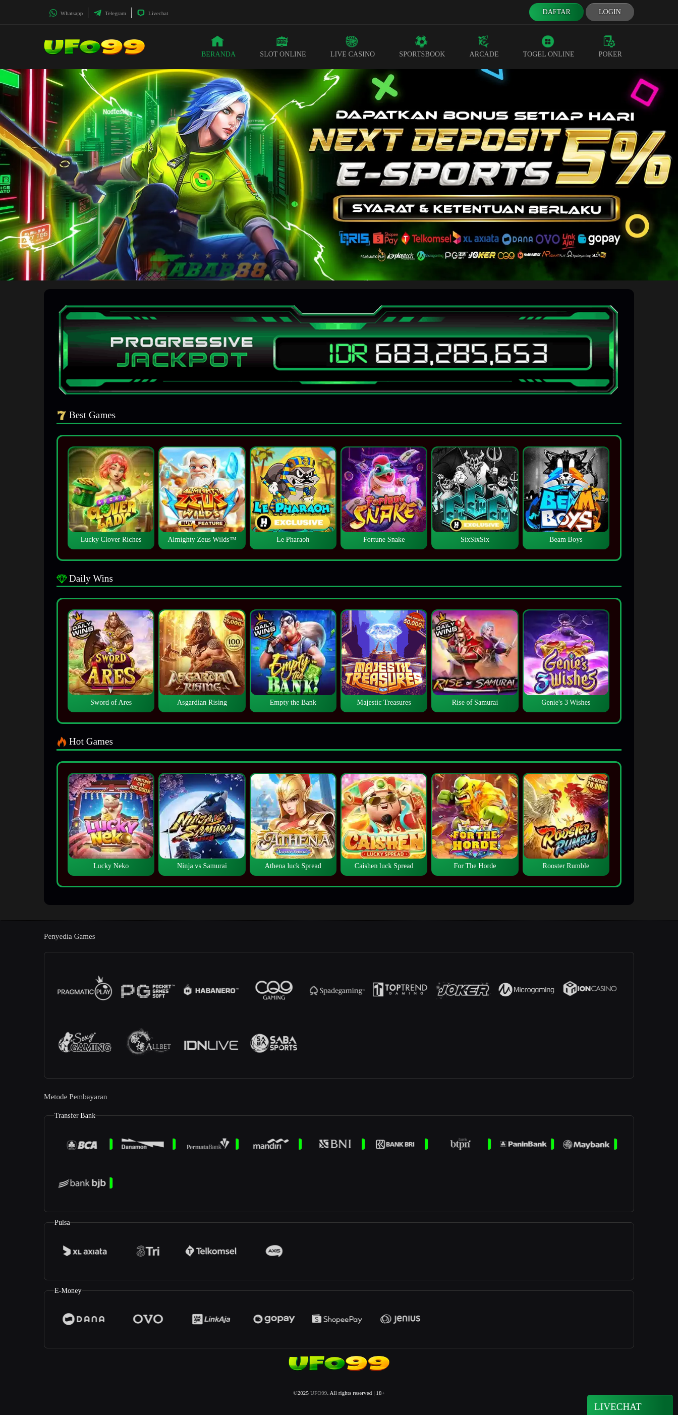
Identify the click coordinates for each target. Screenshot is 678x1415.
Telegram (109, 13)
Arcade (484, 46)
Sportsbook (422, 46)
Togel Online (549, 46)
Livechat (152, 13)
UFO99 (318, 1393)
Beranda (218, 46)
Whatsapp (66, 13)
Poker (610, 46)
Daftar (556, 12)
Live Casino (352, 46)
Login (610, 12)
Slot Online (283, 46)
